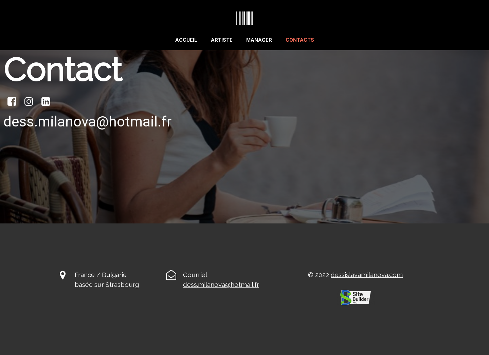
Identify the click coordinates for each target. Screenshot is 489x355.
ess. (192, 284)
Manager (259, 40)
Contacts (300, 40)
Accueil (186, 40)
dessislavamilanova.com (367, 274)
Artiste (222, 40)
